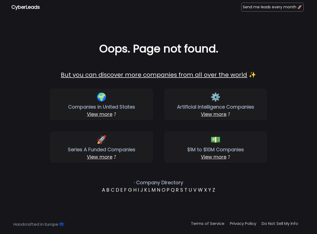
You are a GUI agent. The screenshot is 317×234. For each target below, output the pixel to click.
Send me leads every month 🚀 (272, 7)
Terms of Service (208, 223)
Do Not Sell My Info (280, 223)
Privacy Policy (243, 223)
